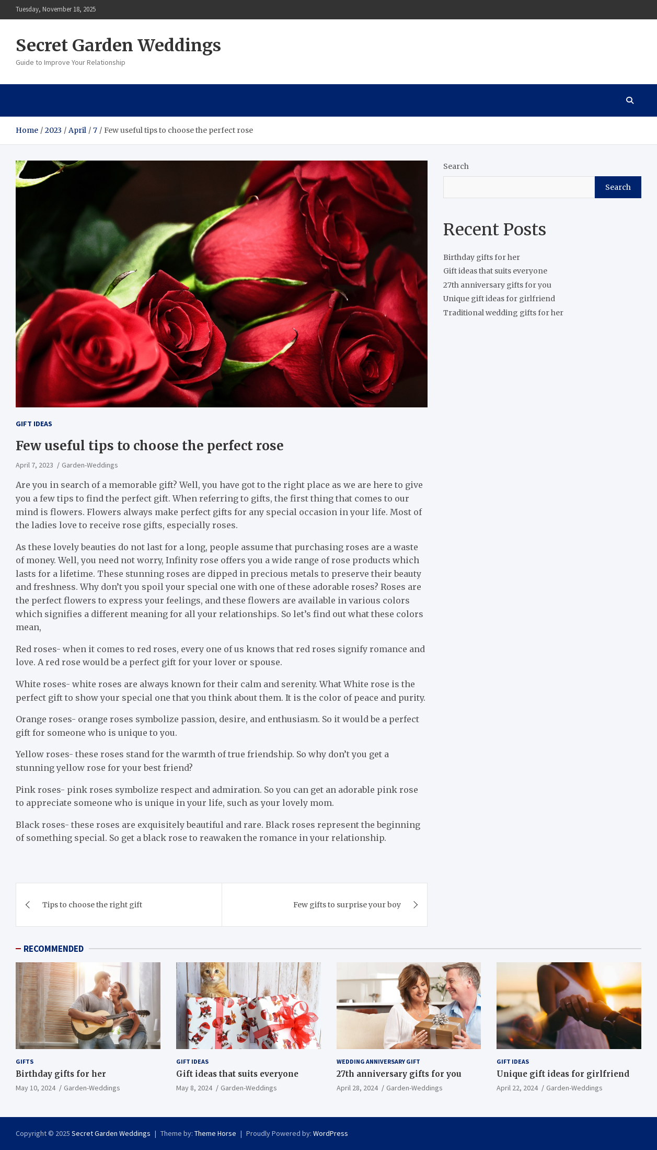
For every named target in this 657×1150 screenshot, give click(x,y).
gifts (24, 1061)
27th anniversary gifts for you (497, 285)
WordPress (330, 1133)
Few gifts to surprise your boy (347, 904)
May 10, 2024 (35, 1087)
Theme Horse (215, 1133)
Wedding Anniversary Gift (378, 1061)
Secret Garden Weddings (118, 45)
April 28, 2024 (357, 1087)
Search (456, 166)
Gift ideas (34, 423)
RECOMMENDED (54, 948)
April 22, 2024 (517, 1087)
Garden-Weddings (90, 465)
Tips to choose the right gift (92, 904)
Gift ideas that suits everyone (495, 271)
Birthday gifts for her (481, 257)
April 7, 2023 (34, 465)
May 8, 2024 (194, 1087)
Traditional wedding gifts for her (503, 312)
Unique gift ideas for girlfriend (499, 298)
